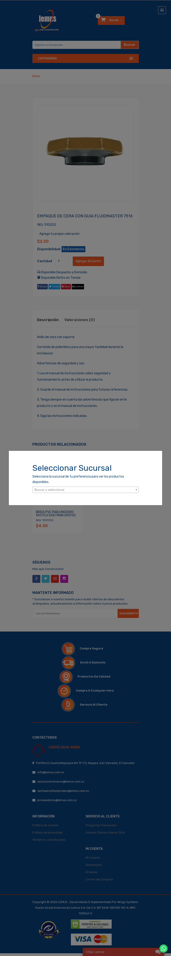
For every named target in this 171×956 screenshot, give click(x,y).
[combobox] (85, 490)
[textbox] (86, 490)
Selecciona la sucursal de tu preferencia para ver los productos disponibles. (78, 479)
